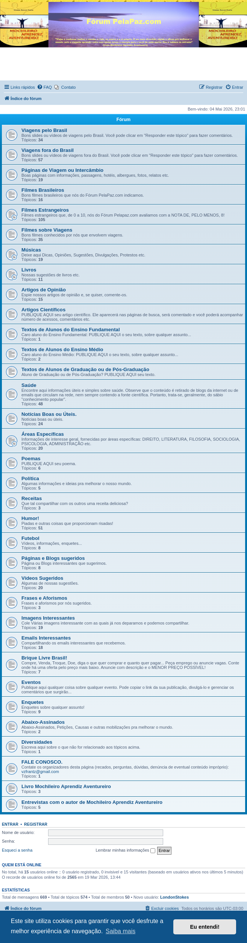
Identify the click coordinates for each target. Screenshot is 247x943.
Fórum (123, 119)
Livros (28, 270)
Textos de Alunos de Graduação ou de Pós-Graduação (85, 369)
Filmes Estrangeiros (45, 210)
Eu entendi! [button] (205, 927)
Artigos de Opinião (43, 290)
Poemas (31, 458)
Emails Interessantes (46, 638)
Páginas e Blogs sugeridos (53, 558)
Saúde (28, 385)
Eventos (31, 682)
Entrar (10, 824)
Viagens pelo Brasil (44, 130)
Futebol (30, 538)
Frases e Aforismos (44, 598)
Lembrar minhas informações (125, 850)
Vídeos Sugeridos (42, 578)
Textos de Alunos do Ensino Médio (62, 349)
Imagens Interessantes (48, 618)
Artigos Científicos (43, 309)
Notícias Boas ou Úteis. (49, 414)
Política (30, 478)
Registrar (35, 824)
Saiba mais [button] (120, 931)
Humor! (30, 518)
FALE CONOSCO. (41, 762)
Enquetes (32, 702)
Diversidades (36, 742)
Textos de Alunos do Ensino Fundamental (70, 329)
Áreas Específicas (42, 434)
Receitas (31, 498)
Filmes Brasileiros (42, 190)
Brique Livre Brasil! (44, 658)
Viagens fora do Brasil (47, 150)
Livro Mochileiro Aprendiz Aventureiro (66, 786)
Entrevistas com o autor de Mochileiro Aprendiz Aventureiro (91, 802)
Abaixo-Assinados (43, 722)
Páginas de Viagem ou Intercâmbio (62, 170)
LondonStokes (174, 897)
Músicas (31, 250)
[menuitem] (44, 87)
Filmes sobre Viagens (46, 230)
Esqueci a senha (17, 850)
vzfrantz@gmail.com (40, 771)
